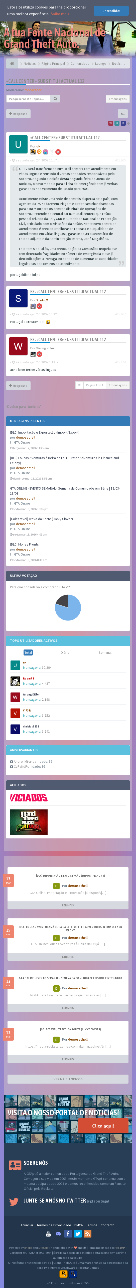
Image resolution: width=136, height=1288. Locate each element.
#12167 (120, 314)
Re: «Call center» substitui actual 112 (68, 291)
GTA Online (22, 442)
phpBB (28, 1248)
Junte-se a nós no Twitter (66, 1200)
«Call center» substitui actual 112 (45, 81)
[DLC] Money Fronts (24, 544)
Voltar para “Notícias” (24, 406)
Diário (65, 652)
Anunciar (27, 1225)
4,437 (46, 683)
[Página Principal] (12, 63)
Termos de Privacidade (54, 1225)
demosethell (25, 437)
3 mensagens (118, 99)
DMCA (78, 1225)
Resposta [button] (18, 113)
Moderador (33, 90)
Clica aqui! (103, 1126)
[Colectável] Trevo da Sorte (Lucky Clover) (41, 519)
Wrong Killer (31, 694)
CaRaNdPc (21, 766)
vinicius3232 (31, 726)
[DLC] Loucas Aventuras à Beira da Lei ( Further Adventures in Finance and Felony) (70, 928)
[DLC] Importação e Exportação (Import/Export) (44, 432)
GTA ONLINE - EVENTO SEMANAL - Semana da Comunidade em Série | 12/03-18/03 (70, 978)
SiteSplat (44, 1248)
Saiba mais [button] (60, 13)
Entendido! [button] (111, 10)
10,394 (47, 667)
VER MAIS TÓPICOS (68, 1079)
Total (28, 652)
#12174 (120, 362)
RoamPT (28, 678)
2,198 (46, 699)
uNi (25, 662)
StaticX (42, 300)
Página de (94, 385)
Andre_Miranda (25, 761)
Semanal (105, 652)
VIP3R (27, 710)
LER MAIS (68, 905)
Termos (91, 1225)
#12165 (120, 160)
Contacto (107, 1225)
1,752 (46, 715)
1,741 (46, 731)
